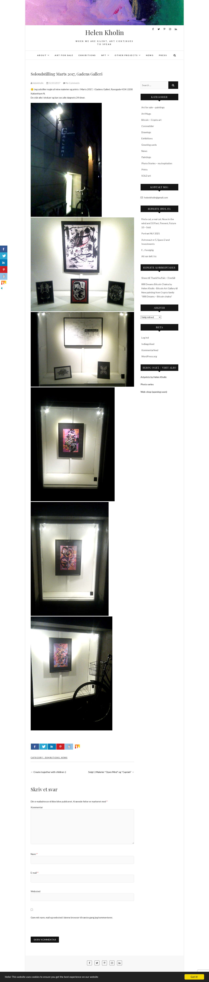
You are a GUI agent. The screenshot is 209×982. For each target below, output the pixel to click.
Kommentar (37, 807)
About (42, 55)
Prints (144, 169)
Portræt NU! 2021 (150, 233)
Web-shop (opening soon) (154, 391)
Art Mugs (146, 113)
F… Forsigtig (147, 250)
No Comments (73, 83)
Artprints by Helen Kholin (154, 377)
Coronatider (147, 126)
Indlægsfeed (147, 344)
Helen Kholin (104, 32)
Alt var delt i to (148, 256)
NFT (103, 55)
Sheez (144, 278)
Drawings (146, 132)
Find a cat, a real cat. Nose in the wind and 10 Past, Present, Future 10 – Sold (158, 223)
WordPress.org (149, 356)
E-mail (34, 872)
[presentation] (55, 928)
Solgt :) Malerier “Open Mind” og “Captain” (111, 772)
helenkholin (37, 83)
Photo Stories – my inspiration (156, 163)
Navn (34, 854)
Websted (35, 891)
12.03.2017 (53, 83)
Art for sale (64, 55)
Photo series (147, 384)
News (149, 55)
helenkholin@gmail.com (154, 197)
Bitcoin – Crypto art (151, 119)
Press (163, 55)
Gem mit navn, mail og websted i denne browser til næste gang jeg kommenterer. (72, 917)
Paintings (146, 157)
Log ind (145, 337)
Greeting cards (149, 144)
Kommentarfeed (149, 350)
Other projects (126, 55)
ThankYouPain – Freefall (163, 278)
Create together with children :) (48, 772)
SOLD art (146, 175)
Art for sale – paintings (153, 107)
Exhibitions (87, 55)
